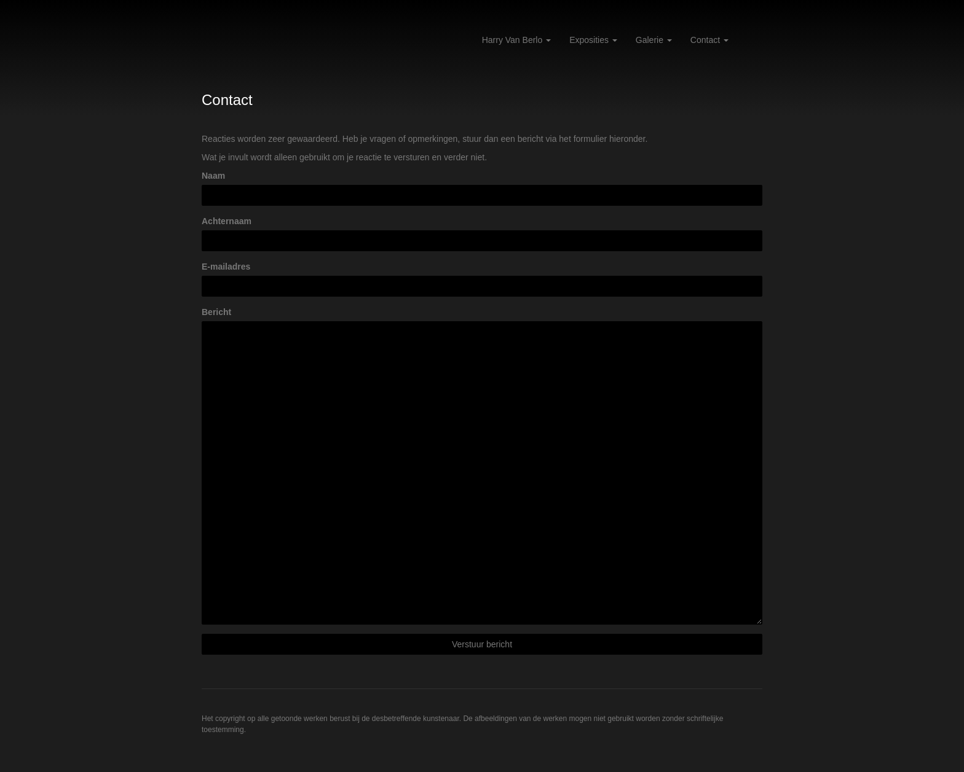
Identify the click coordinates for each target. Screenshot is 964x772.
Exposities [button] (593, 40)
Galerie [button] (654, 40)
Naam (213, 176)
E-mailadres (226, 266)
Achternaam (226, 221)
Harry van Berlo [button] (516, 40)
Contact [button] (709, 40)
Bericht (216, 312)
